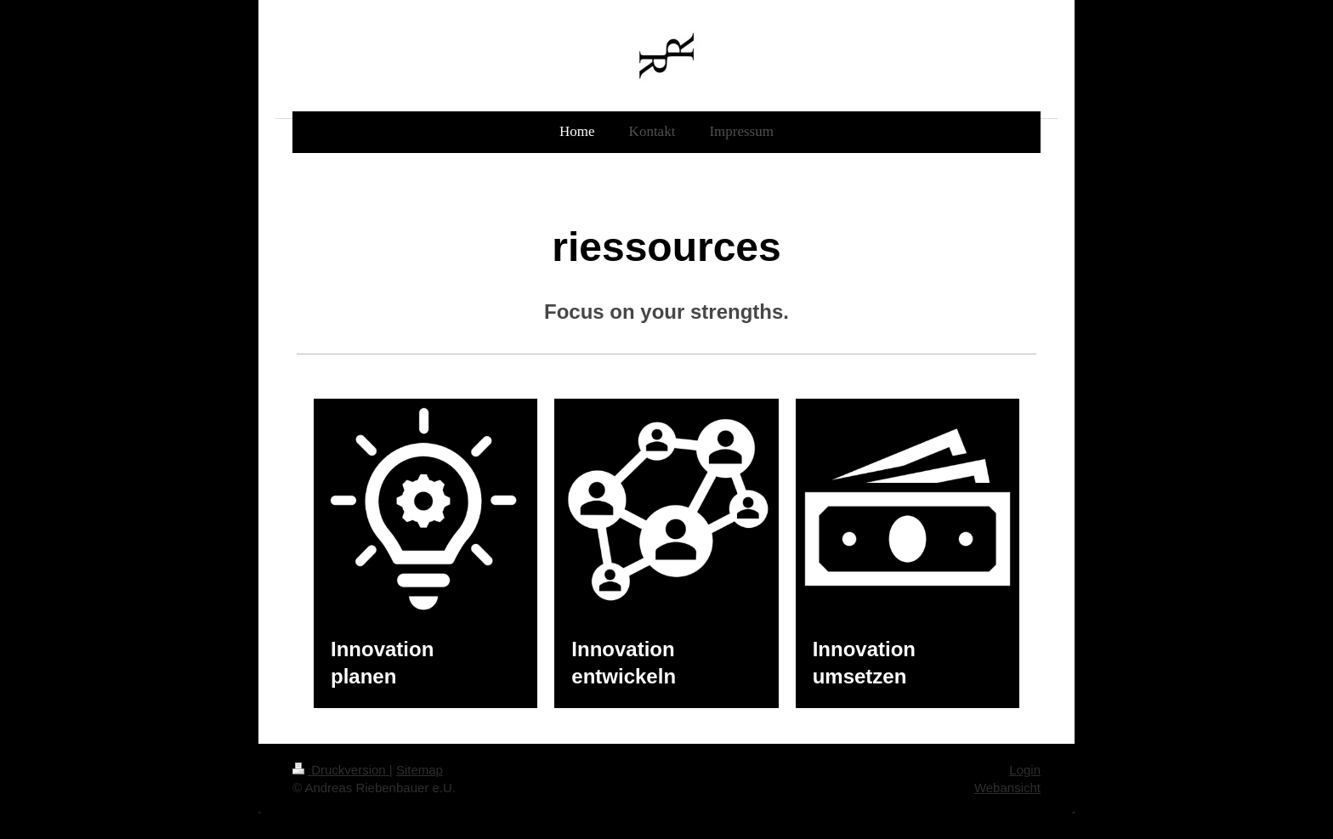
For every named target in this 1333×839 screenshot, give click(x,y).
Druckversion (340, 769)
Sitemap (419, 769)
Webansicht (1007, 787)
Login (1025, 769)
